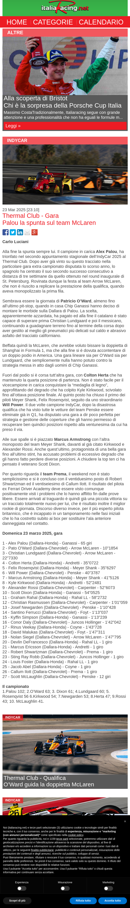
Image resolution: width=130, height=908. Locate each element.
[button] (125, 821)
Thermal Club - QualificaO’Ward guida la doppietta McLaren (49, 781)
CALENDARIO (101, 22)
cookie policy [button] (75, 835)
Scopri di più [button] (17, 900)
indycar (17, 140)
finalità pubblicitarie (42, 850)
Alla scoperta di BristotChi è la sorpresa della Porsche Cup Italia (63, 102)
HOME (16, 22)
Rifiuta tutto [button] (83, 900)
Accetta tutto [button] (112, 900)
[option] (65, 80)
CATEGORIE (53, 22)
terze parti (62, 838)
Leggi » (13, 125)
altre (15, 32)
